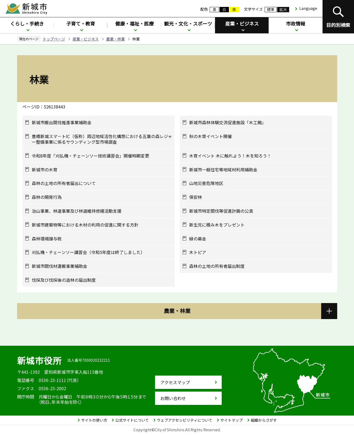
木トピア (197, 252)
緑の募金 (197, 238)
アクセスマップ (175, 382)
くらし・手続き (27, 23)
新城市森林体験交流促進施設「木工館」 (227, 122)
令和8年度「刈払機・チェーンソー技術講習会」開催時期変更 (90, 156)
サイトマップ (231, 420)
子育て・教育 (80, 23)
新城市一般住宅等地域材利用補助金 (223, 169)
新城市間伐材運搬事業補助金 (59, 266)
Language (308, 8)
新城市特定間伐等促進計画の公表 (221, 211)
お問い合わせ (173, 398)
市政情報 (295, 23)
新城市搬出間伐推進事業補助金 (62, 122)
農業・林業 (115, 39)
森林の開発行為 (47, 197)
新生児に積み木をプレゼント (217, 225)
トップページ (54, 39)
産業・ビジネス (242, 23)
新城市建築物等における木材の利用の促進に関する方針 (85, 225)
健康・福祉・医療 (134, 23)
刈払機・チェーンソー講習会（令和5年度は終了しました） (88, 252)
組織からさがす (264, 420)
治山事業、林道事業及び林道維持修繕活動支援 (76, 211)
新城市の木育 (44, 169)
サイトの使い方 (94, 420)
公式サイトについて (132, 420)
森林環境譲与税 (47, 238)
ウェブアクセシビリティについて (184, 420)
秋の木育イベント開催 (210, 136)
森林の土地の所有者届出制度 (217, 266)
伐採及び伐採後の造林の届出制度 (64, 280)
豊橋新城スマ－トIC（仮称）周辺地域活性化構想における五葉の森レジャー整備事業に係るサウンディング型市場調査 (102, 139)
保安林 (195, 197)
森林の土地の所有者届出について (64, 183)
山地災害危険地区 (206, 183)
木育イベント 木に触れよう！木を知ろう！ (230, 156)
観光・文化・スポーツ (188, 23)
